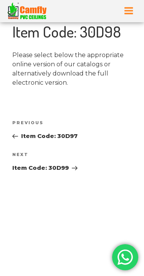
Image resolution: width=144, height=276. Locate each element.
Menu (129, 11)
